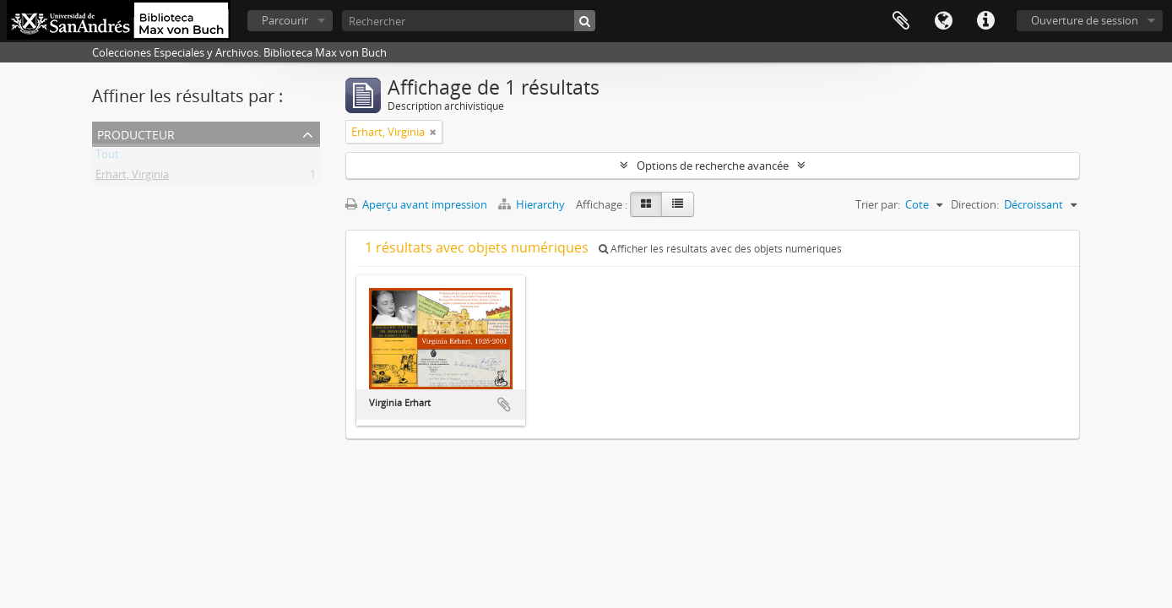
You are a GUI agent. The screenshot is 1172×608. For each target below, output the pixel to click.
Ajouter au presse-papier (504, 404)
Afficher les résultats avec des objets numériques (720, 249)
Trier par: (877, 204)
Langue (943, 21)
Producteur (136, 133)
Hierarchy (532, 204)
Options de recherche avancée (713, 165)
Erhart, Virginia (132, 177)
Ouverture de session (1084, 20)
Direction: (975, 204)
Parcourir (285, 20)
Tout (107, 157)
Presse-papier (901, 21)
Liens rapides (985, 21)
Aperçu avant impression (416, 204)
